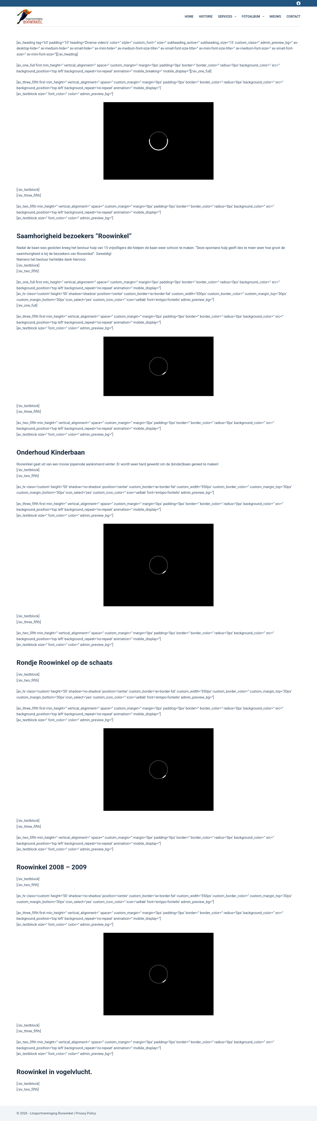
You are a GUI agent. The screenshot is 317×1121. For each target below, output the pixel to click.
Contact (293, 16)
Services (228, 16)
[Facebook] (298, 3)
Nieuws (275, 16)
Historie (206, 16)
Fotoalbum (254, 16)
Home (189, 16)
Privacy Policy (86, 1113)
